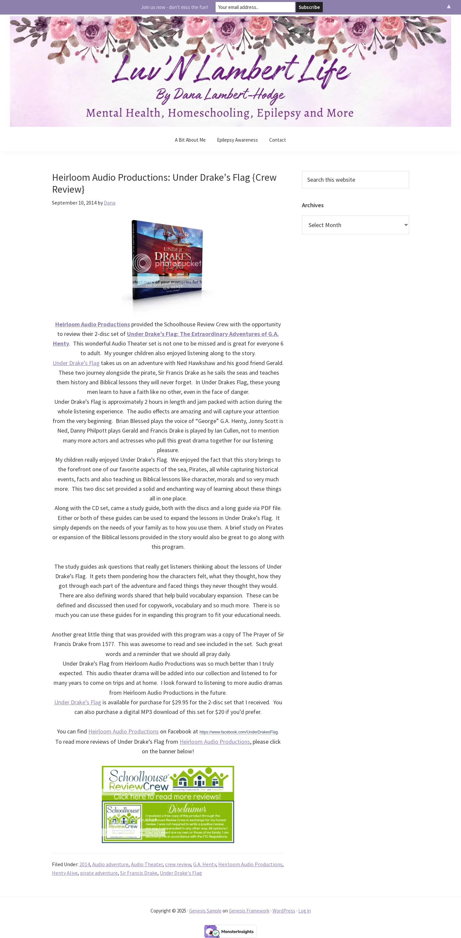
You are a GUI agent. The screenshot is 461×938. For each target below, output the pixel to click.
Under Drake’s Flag (76, 363)
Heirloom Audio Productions (123, 731)
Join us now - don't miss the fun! (174, 7)
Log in (304, 911)
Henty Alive (65, 872)
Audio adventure (110, 864)
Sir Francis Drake (138, 872)
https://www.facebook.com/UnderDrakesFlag (238, 732)
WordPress (283, 911)
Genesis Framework (249, 911)
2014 (84, 864)
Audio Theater (147, 864)
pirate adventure (99, 872)
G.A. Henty (204, 864)
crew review (178, 864)
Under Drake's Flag (181, 872)
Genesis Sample (205, 911)
